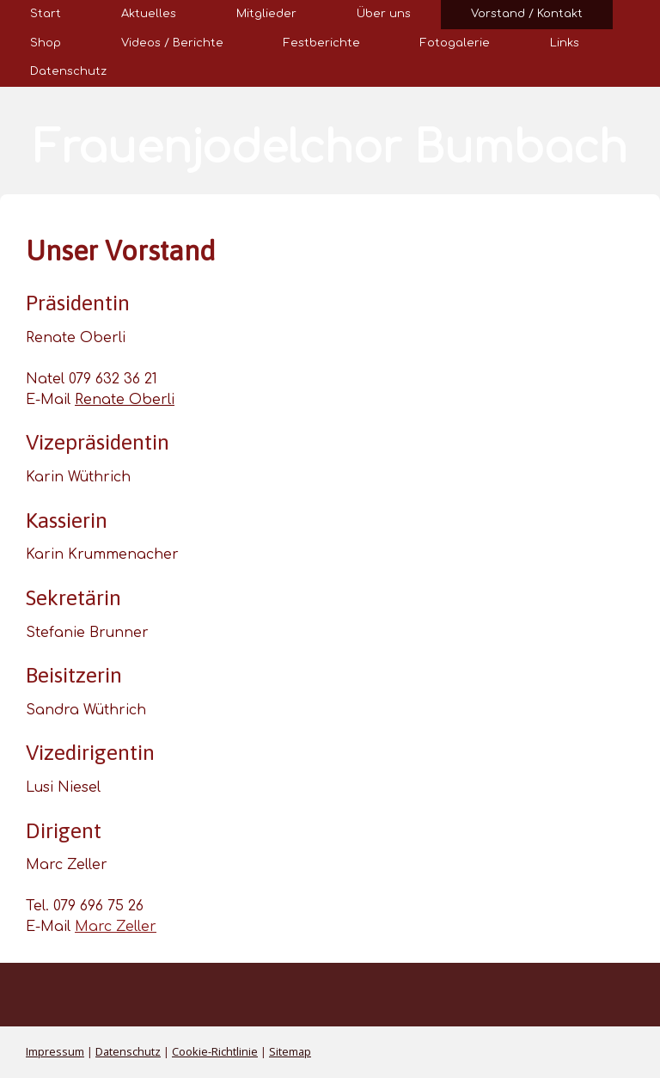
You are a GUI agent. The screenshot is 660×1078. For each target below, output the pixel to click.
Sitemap (290, 1051)
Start (45, 14)
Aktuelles (148, 14)
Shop (45, 43)
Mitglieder (266, 14)
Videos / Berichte (172, 43)
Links (564, 43)
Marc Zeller (115, 926)
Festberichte (322, 43)
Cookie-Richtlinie (215, 1051)
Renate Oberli (124, 399)
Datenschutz (68, 71)
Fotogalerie (455, 43)
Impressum (55, 1051)
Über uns (384, 14)
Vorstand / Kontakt (527, 14)
